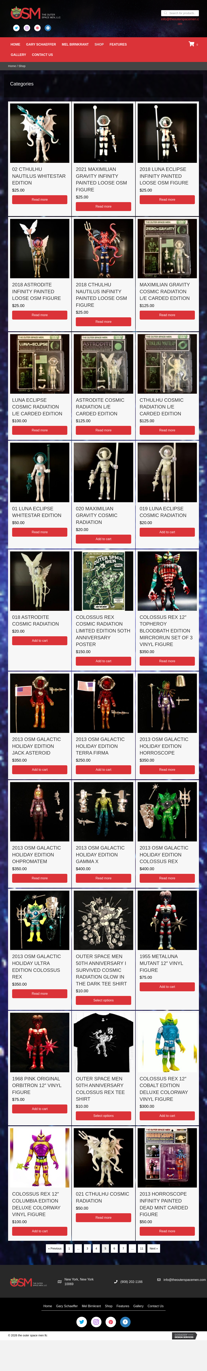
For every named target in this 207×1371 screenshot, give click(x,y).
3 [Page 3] (87, 1248)
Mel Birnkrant (75, 44)
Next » (154, 1248)
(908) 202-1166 (131, 1282)
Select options (103, 1000)
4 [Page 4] (96, 1248)
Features (118, 44)
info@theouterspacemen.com (185, 1279)
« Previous (54, 1248)
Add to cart (103, 539)
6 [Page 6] (114, 1248)
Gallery (18, 55)
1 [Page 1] (69, 1248)
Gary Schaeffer (41, 44)
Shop (99, 44)
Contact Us (42, 55)
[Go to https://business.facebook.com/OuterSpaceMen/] (48, 28)
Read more (40, 199)
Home (16, 44)
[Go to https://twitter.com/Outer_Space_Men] (16, 28)
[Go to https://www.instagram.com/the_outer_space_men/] (27, 28)
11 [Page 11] (141, 1248)
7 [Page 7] (123, 1248)
